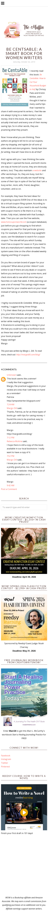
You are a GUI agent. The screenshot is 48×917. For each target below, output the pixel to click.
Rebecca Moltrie (14, 441)
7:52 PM (10, 456)
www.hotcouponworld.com (13, 222)
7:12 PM (10, 437)
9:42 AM (10, 485)
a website (37, 170)
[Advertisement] (24, 865)
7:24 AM (10, 404)
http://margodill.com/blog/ (28, 354)
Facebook (5, 755)
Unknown (11, 375)
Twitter (4, 762)
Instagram (6, 759)
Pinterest (5, 766)
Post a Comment (9, 489)
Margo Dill (12, 408)
